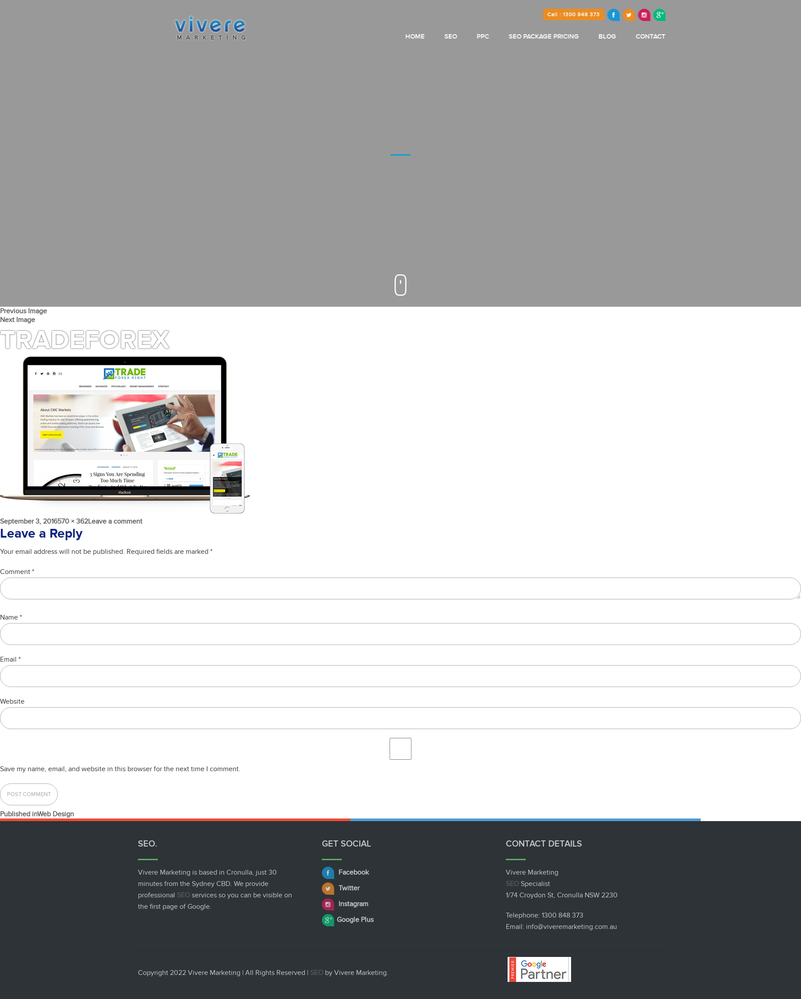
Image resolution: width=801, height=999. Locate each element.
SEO (478, 36)
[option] (400, 153)
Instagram (345, 906)
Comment (17, 571)
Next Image (17, 319)
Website (12, 701)
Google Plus (348, 922)
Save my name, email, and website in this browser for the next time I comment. (120, 769)
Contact (678, 36)
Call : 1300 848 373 (601, 14)
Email (10, 659)
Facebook (345, 874)
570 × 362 (72, 521)
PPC (511, 36)
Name (11, 617)
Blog (635, 36)
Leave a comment (115, 521)
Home (442, 36)
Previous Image (23, 311)
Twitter (341, 890)
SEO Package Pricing (571, 36)
